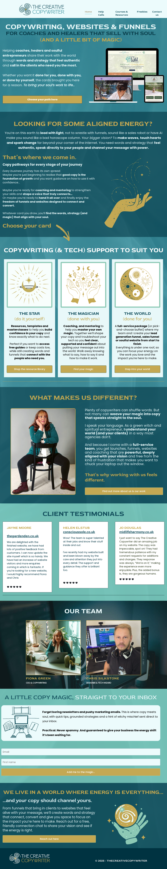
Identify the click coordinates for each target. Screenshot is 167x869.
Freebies (142, 11)
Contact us (157, 13)
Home (88, 11)
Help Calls (101, 13)
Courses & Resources (121, 13)
